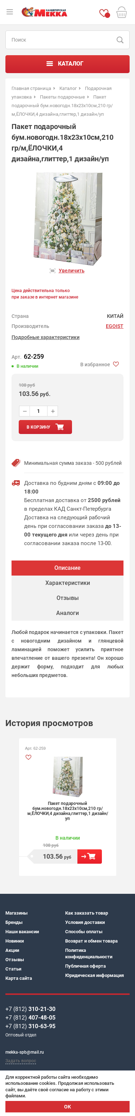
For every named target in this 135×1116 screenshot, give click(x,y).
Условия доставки (85, 922)
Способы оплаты (84, 931)
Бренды (14, 922)
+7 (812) (30, 1009)
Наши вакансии (22, 931)
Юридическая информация (94, 975)
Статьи (13, 969)
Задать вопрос (20, 1060)
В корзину (89, 856)
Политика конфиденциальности (88, 953)
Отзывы (14, 959)
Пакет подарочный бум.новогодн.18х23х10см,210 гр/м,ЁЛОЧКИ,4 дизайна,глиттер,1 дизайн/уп (67, 811)
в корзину (38, 427)
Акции (12, 950)
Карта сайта (18, 978)
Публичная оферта (85, 966)
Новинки (14, 941)
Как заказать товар (86, 913)
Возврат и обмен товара (91, 941)
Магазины (16, 913)
